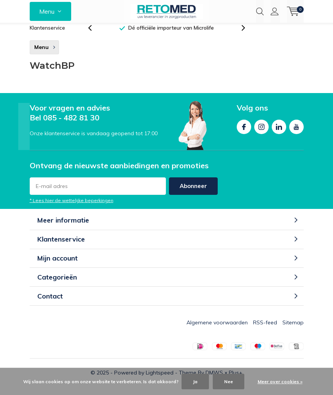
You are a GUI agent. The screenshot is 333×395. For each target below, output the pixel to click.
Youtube (296, 133)
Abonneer (193, 194)
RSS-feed (265, 330)
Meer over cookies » (280, 381)
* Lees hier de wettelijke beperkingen (71, 208)
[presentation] (94, 36)
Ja (195, 381)
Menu (46, 11)
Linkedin (279, 133)
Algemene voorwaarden (217, 330)
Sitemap (293, 330)
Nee (228, 381)
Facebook (244, 133)
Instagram (261, 133)
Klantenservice (47, 36)
